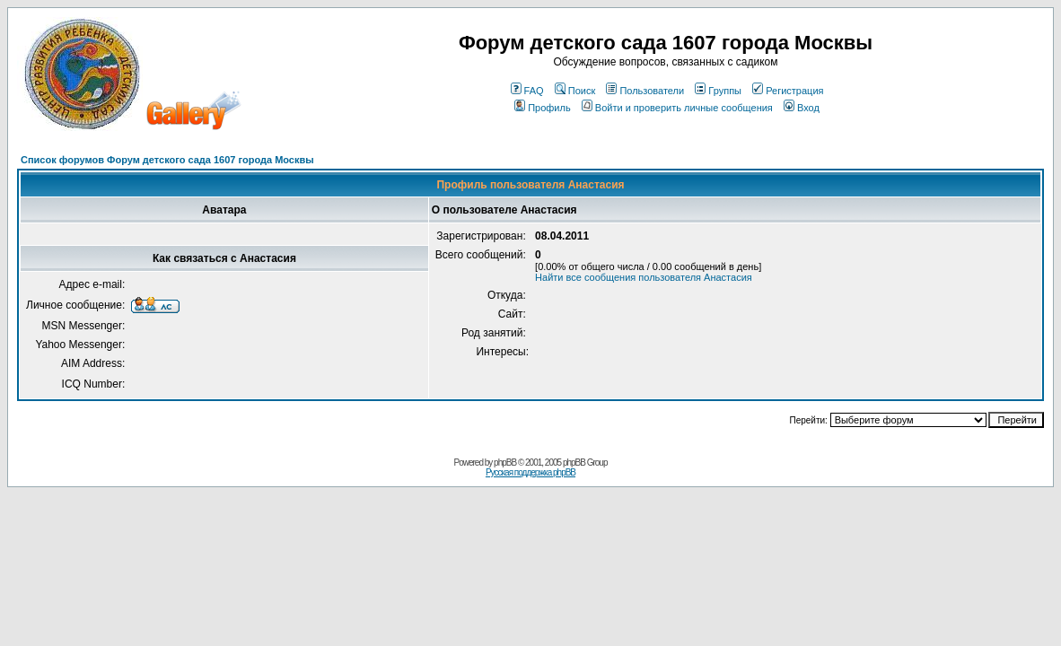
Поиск (575, 90)
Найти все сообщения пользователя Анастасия (643, 277)
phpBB (505, 462)
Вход (802, 107)
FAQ (527, 90)
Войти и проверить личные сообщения (677, 107)
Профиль (542, 107)
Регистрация (787, 90)
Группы (718, 90)
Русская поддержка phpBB (530, 472)
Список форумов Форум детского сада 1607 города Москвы (167, 159)
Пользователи (645, 90)
